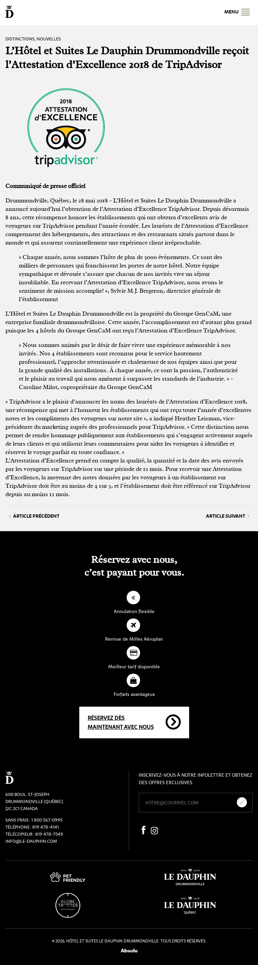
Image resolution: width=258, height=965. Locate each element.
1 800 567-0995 (46, 820)
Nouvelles (49, 38)
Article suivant (227, 516)
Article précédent (34, 516)
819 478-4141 (45, 827)
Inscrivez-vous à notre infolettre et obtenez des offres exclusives (195, 778)
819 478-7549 (49, 834)
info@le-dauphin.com (31, 841)
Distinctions (20, 38)
